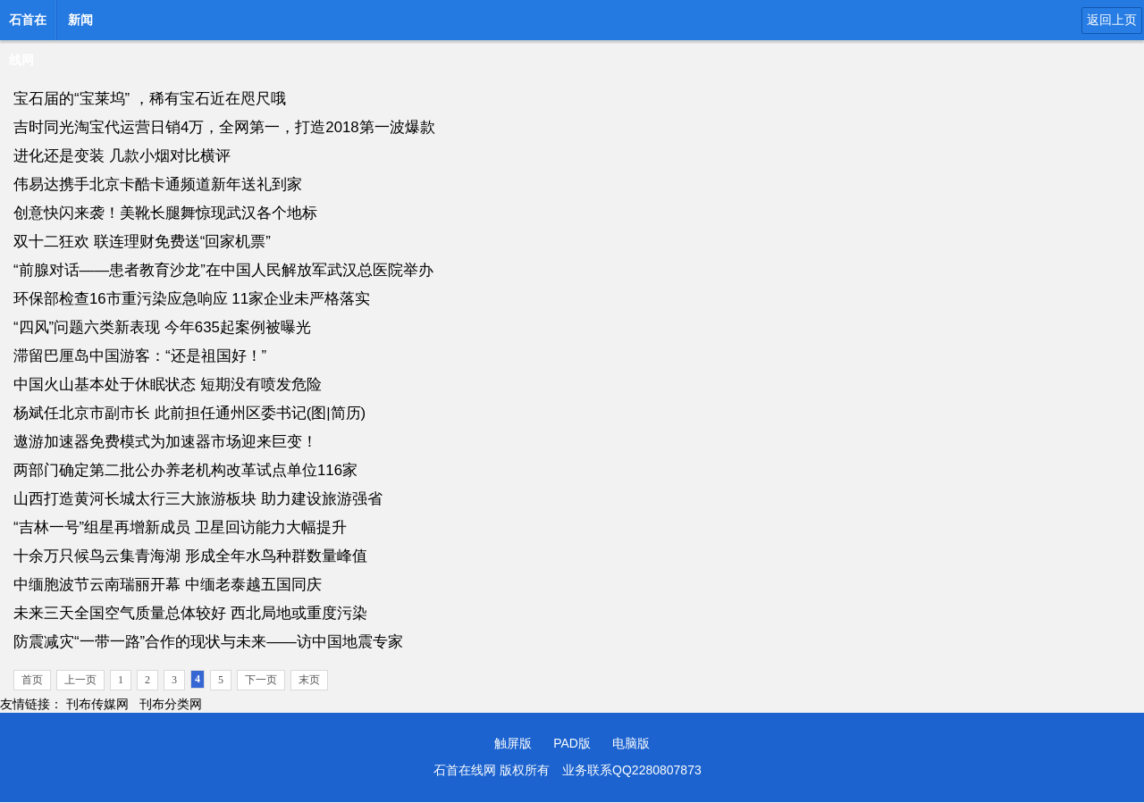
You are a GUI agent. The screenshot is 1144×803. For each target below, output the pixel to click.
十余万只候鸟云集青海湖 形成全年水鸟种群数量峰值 (190, 556)
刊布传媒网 (97, 704)
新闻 (80, 20)
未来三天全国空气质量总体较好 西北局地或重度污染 (190, 613)
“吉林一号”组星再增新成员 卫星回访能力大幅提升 (180, 527)
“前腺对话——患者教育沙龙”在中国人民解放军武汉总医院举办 (223, 270)
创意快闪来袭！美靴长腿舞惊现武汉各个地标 (165, 213)
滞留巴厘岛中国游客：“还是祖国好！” (139, 355)
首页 (32, 679)
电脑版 (631, 743)
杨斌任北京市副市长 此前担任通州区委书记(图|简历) (189, 413)
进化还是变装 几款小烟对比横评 (122, 155)
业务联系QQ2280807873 (632, 770)
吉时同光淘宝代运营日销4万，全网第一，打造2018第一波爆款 (224, 127)
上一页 (80, 679)
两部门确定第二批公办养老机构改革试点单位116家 (185, 470)
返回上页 (1112, 20)
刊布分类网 (170, 704)
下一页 (261, 679)
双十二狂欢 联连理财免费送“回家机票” (142, 241)
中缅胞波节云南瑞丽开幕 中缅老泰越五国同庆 (167, 584)
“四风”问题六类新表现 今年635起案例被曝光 (162, 327)
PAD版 (572, 743)
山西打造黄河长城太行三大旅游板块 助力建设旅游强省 (198, 498)
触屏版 (513, 743)
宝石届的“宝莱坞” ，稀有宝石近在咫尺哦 (149, 98)
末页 (309, 679)
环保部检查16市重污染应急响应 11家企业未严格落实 (191, 298)
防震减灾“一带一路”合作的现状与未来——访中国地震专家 (208, 641)
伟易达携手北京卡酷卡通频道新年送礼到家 (157, 184)
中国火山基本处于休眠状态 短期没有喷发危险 (167, 384)
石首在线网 (27, 25)
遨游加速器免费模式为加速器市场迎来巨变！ (165, 441)
